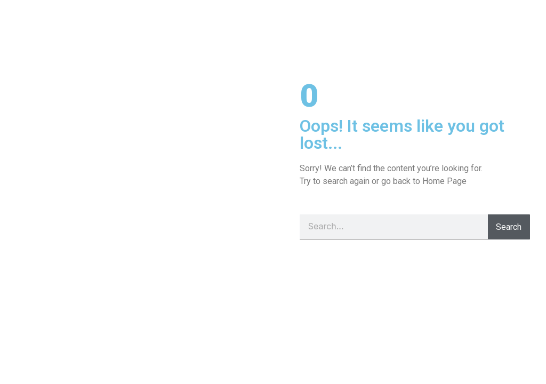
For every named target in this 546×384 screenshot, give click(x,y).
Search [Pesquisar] (508, 227)
